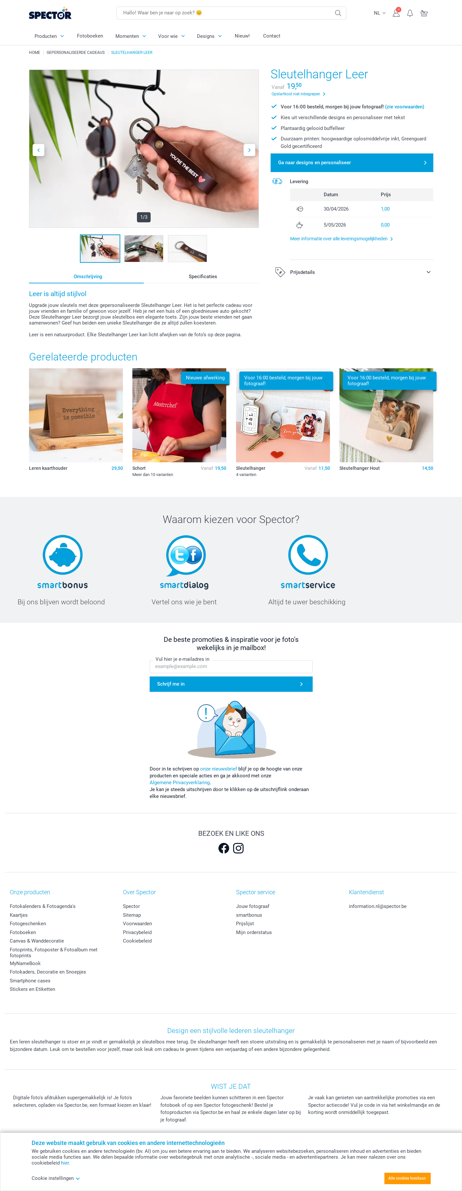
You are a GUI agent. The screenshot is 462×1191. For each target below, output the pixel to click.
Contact (271, 36)
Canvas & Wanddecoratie (37, 941)
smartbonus (249, 915)
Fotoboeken (90, 36)
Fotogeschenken (28, 924)
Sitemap (132, 915)
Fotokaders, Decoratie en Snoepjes (48, 972)
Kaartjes (19, 915)
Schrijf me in (171, 684)
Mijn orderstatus (254, 932)
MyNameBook (25, 963)
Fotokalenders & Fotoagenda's (43, 906)
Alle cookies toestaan (407, 1178)
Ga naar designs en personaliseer (314, 163)
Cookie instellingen (56, 1178)
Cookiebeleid (137, 941)
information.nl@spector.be (378, 906)
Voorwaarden (137, 924)
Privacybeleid (137, 932)
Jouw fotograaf (252, 906)
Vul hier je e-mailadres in (182, 659)
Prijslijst (245, 924)
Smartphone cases (30, 981)
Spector (131, 906)
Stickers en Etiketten (32, 989)
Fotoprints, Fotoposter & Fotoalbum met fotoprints (53, 953)
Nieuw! (242, 36)
